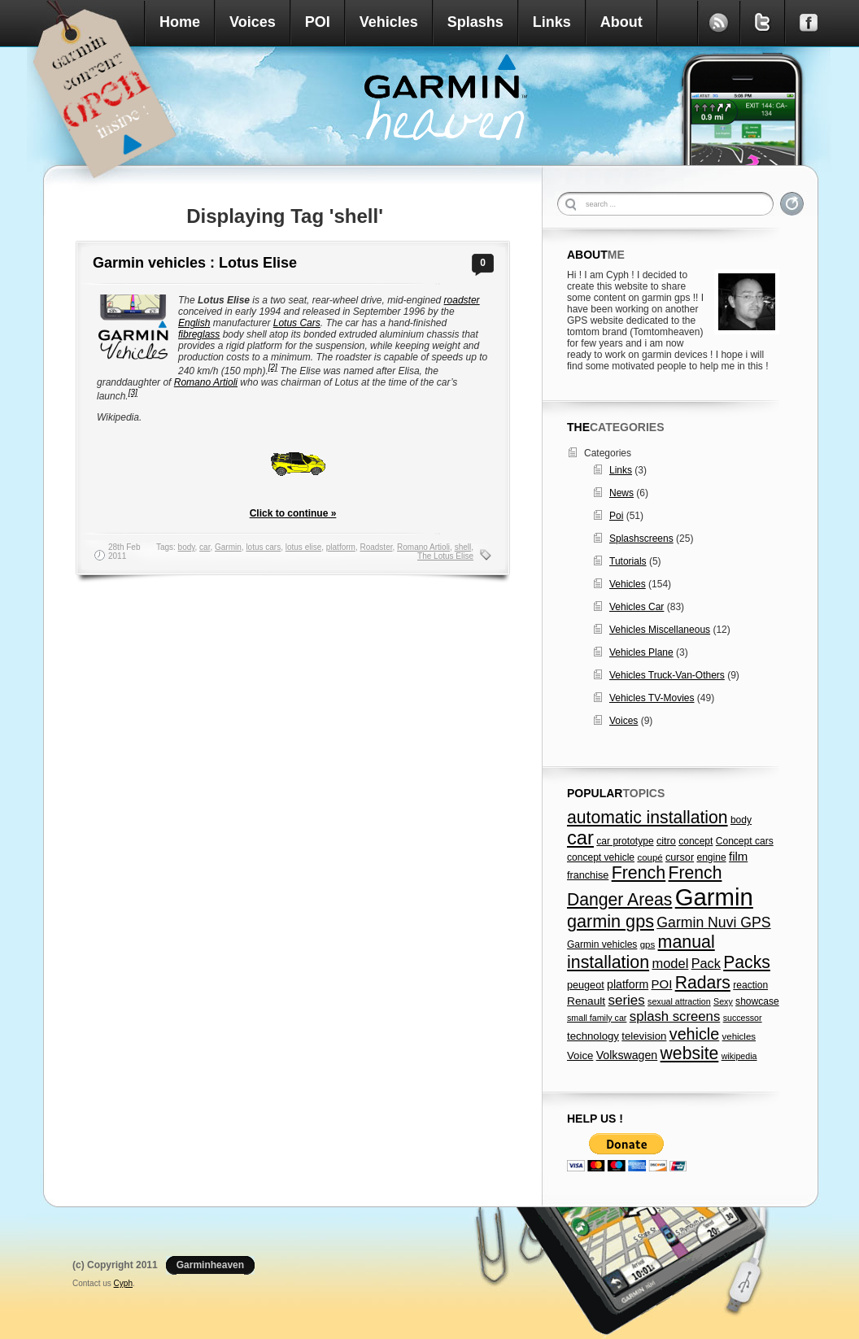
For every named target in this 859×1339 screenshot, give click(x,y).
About (621, 22)
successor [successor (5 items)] (742, 1018)
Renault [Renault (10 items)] (586, 1001)
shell (463, 547)
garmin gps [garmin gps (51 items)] (610, 921)
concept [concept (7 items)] (695, 841)
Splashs (475, 22)
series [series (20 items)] (626, 1000)
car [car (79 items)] (580, 837)
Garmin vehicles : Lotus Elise (195, 263)
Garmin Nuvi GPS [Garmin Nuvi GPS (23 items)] (713, 922)
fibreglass (199, 334)
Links (552, 22)
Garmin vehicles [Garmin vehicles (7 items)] (602, 944)
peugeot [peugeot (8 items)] (585, 985)
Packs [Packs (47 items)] (746, 962)
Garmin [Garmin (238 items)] (714, 896)
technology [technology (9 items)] (593, 1036)
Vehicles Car (636, 607)
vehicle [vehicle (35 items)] (694, 1034)
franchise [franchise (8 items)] (587, 875)
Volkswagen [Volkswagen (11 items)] (627, 1055)
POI (317, 22)
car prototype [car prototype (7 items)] (624, 841)
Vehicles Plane (641, 652)
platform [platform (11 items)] (627, 984)
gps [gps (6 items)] (648, 944)
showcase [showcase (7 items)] (757, 1001)
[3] (133, 392)
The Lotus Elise (445, 556)
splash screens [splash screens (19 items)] (675, 1016)
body (186, 547)
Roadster (376, 547)
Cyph (123, 1283)
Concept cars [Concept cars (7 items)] (745, 841)
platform (340, 547)
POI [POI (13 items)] (662, 984)
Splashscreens (641, 538)
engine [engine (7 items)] (711, 857)
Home (179, 22)
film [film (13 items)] (738, 856)
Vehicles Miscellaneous (659, 629)
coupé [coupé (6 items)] (649, 857)
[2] (272, 367)
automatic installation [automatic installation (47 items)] (647, 817)
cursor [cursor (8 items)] (679, 857)
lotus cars (263, 547)
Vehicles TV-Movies (652, 698)
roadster (462, 300)
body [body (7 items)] (741, 820)
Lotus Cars (296, 323)
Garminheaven (210, 1265)
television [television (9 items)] (643, 1036)
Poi (616, 515)
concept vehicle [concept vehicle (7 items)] (600, 857)
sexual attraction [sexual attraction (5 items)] (679, 1001)
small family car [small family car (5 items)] (596, 1018)
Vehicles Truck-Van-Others (667, 675)
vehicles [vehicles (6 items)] (739, 1036)
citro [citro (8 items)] (666, 841)
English (194, 323)
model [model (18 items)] (670, 963)
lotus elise (303, 547)
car (204, 547)
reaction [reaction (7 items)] (750, 985)
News (621, 493)
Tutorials (628, 561)
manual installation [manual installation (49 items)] (641, 952)
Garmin (228, 547)
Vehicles (389, 22)
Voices (252, 22)
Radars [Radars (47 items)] (702, 982)
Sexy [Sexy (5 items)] (723, 1001)
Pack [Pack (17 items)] (706, 963)
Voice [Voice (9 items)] (580, 1055)
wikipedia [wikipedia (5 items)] (739, 1056)
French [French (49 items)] (639, 873)
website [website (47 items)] (690, 1053)
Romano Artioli (206, 382)
